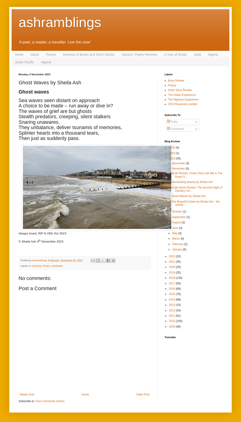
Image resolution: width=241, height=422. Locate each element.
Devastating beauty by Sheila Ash (192, 182)
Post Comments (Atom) (49, 401)
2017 (172, 283)
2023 (172, 158)
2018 (172, 277)
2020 (172, 267)
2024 (172, 153)
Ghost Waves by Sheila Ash (188, 196)
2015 (172, 294)
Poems (51, 54)
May (175, 233)
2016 (172, 288)
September (179, 217)
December (179, 163)
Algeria (46, 62)
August (177, 222)
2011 (172, 315)
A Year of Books (175, 54)
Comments (175, 129)
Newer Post (27, 394)
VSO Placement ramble (182, 104)
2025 (172, 147)
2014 (172, 299)
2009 (172, 326)
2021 (172, 261)
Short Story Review (180, 90)
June (175, 228)
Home (19, 54)
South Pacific (24, 62)
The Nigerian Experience (183, 99)
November (179, 168)
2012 (172, 310)
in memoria (35, 265)
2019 (172, 272)
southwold (57, 265)
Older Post (142, 394)
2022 (172, 256)
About (34, 54)
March (176, 238)
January (177, 249)
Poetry (46, 265)
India (197, 54)
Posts (172, 121)
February (178, 244)
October (177, 211)
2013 (172, 305)
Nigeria (213, 54)
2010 (172, 321)
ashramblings (60, 22)
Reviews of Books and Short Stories (89, 54)
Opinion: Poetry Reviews (139, 54)
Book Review (176, 80)
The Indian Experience (182, 95)
